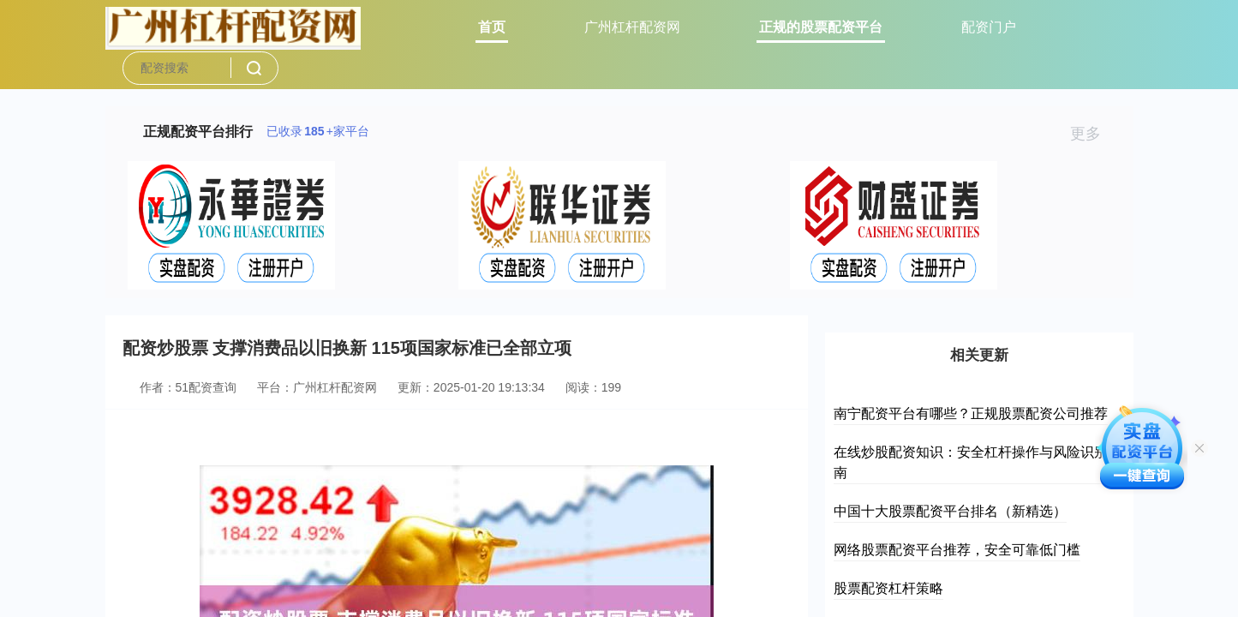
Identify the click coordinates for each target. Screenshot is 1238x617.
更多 (1092, 133)
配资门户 (988, 27)
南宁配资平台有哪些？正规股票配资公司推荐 (971, 413)
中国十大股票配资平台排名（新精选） (950, 511)
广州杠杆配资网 (632, 27)
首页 (491, 27)
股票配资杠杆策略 (888, 588)
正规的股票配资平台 (820, 27)
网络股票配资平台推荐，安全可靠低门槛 (957, 549)
